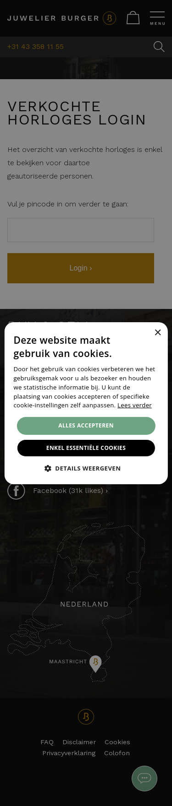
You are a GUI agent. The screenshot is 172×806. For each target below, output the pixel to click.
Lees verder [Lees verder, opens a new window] (134, 405)
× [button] (157, 333)
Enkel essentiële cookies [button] (86, 448)
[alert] (86, 403)
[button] (86, 468)
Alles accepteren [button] (86, 425)
